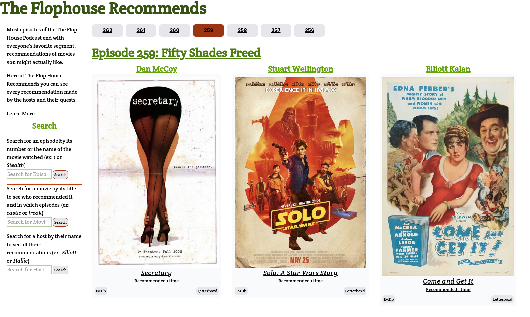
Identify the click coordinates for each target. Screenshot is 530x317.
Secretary (156, 272)
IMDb (101, 290)
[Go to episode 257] (276, 30)
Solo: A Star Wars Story (300, 272)
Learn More (21, 113)
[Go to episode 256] (309, 30)
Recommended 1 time (156, 281)
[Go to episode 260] (174, 30)
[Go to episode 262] (107, 30)
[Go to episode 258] (242, 30)
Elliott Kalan (448, 69)
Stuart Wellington (300, 69)
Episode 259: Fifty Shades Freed (176, 53)
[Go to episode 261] (141, 30)
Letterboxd (207, 290)
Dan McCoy (156, 69)
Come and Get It (448, 281)
